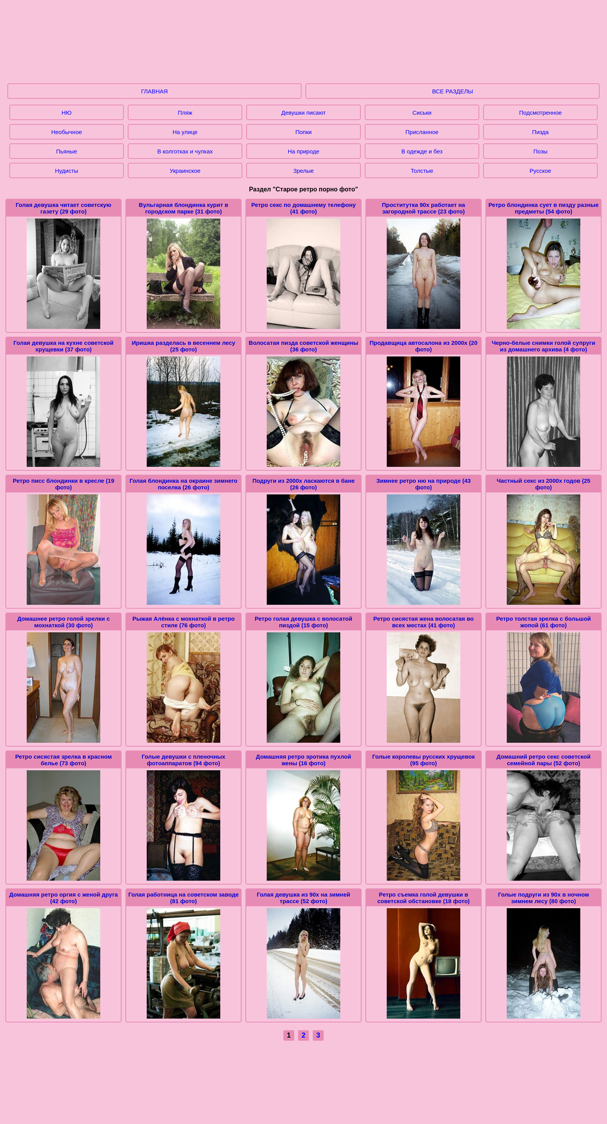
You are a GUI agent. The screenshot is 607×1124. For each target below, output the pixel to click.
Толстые (422, 170)
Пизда (540, 132)
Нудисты (66, 170)
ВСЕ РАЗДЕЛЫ (452, 91)
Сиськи (421, 112)
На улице (185, 132)
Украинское (185, 170)
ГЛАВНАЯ (154, 91)
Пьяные (66, 151)
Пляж (185, 112)
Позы (540, 151)
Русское (540, 170)
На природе (303, 151)
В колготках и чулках (185, 151)
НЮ (67, 112)
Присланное (421, 132)
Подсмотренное (540, 112)
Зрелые (303, 170)
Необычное (66, 132)
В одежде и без (421, 151)
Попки (303, 132)
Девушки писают (303, 112)
